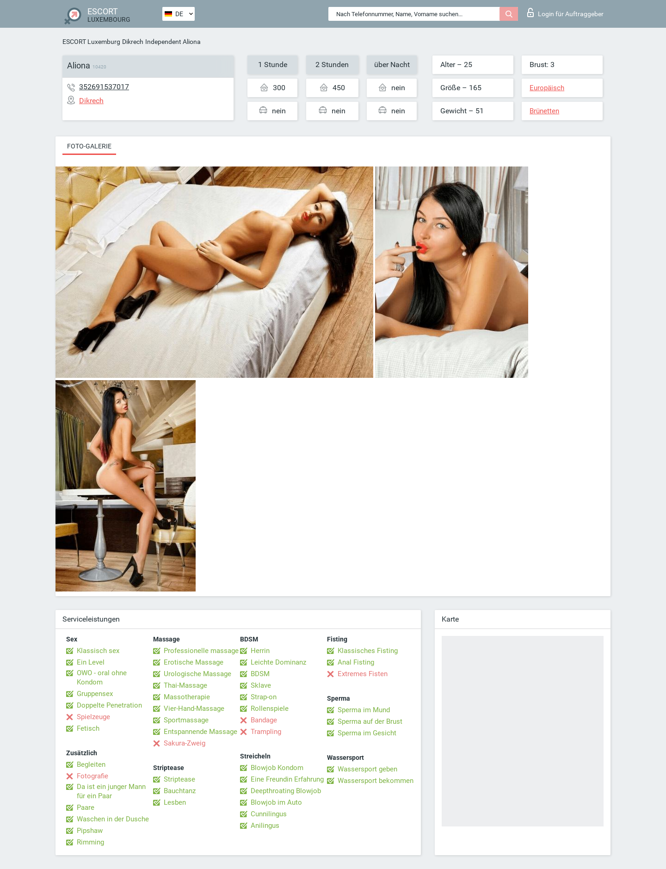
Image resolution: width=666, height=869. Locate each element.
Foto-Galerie (89, 146)
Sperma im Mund (364, 710)
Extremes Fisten (363, 674)
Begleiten (91, 764)
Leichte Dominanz (278, 662)
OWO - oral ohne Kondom (102, 677)
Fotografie (92, 776)
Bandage (264, 720)
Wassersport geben (367, 769)
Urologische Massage (197, 674)
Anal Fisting (356, 662)
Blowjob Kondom (277, 768)
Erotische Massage (193, 662)
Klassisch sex (98, 651)
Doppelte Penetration (109, 705)
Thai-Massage (185, 685)
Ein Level (91, 662)
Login (565, 12)
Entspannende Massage (200, 731)
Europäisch (547, 88)
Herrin (260, 651)
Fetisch (88, 728)
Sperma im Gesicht (367, 733)
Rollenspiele (270, 708)
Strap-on (264, 697)
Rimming (90, 842)
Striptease (179, 779)
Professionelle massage (201, 651)
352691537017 (104, 86)
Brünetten (544, 111)
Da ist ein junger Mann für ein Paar (111, 791)
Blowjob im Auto (276, 802)
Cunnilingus (269, 814)
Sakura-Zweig (184, 743)
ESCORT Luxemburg (91, 41)
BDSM (260, 674)
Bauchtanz (180, 791)
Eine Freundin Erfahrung (287, 779)
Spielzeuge (93, 717)
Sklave (261, 685)
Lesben (175, 802)
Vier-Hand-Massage (194, 708)
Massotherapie (187, 697)
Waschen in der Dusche (113, 819)
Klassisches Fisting (368, 651)
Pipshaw (90, 830)
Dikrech (132, 41)
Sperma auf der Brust (370, 721)
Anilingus (265, 825)
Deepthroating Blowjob (286, 791)
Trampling (266, 731)
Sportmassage (186, 720)
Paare (85, 807)
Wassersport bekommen (375, 781)
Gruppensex (95, 694)
